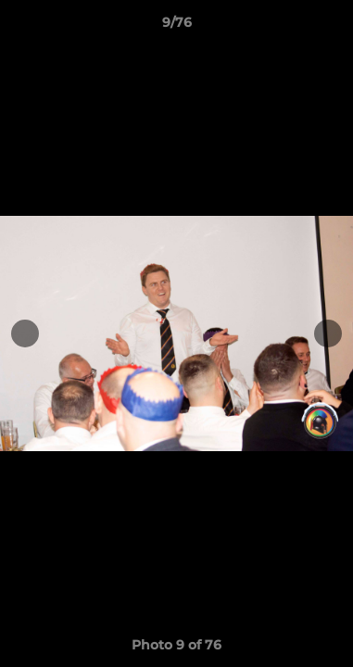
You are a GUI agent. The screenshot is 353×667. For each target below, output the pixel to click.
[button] (331, 27)
